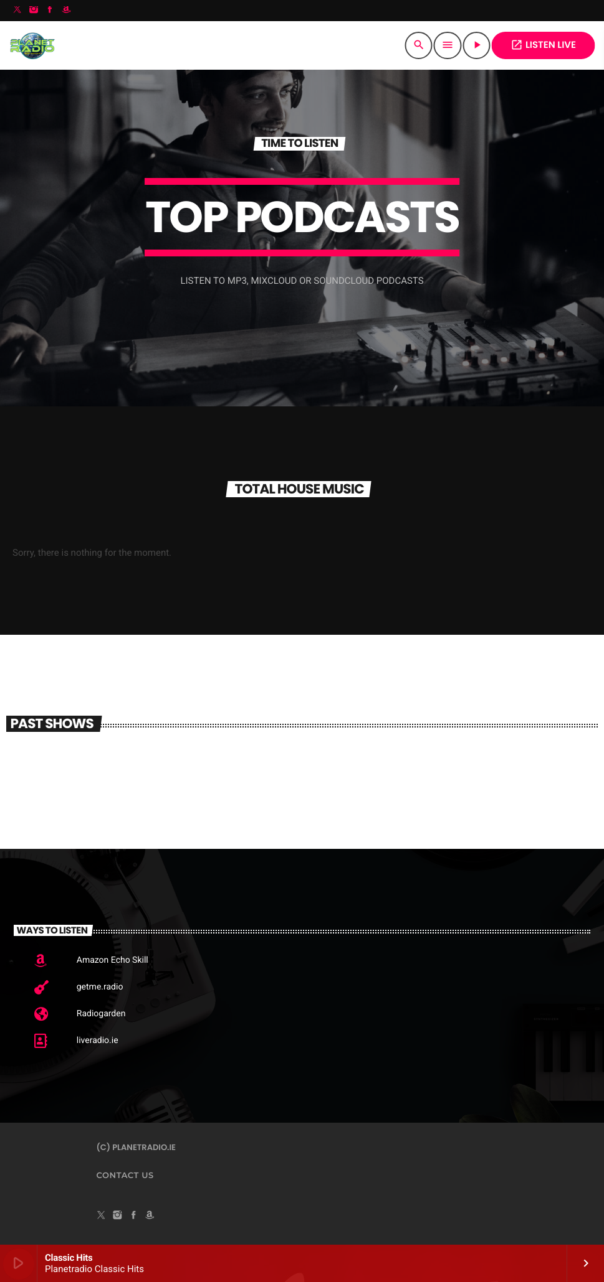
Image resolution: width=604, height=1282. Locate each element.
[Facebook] (50, 10)
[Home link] (32, 45)
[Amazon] (66, 10)
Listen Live (543, 45)
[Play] (477, 45)
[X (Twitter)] (17, 10)
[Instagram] (34, 10)
